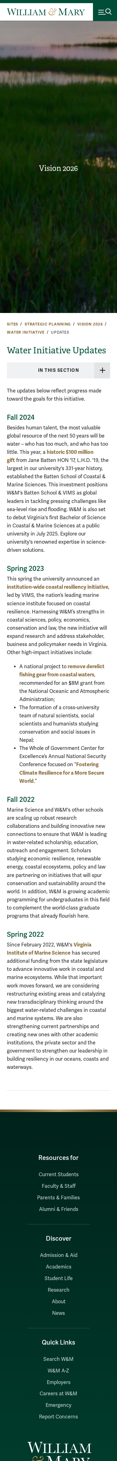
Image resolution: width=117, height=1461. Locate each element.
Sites (12, 324)
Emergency (58, 1405)
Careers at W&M (58, 1394)
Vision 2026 (58, 168)
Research (59, 1290)
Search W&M (58, 1359)
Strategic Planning (48, 324)
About (59, 1302)
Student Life (59, 1278)
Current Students (59, 1174)
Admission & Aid (58, 1255)
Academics (58, 1267)
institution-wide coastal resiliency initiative (57, 587)
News (58, 1313)
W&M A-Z (58, 1371)
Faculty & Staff (59, 1186)
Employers (59, 1382)
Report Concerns (58, 1417)
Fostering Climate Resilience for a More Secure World (61, 772)
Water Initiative (26, 332)
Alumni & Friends (58, 1209)
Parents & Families (58, 1198)
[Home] (46, 11)
